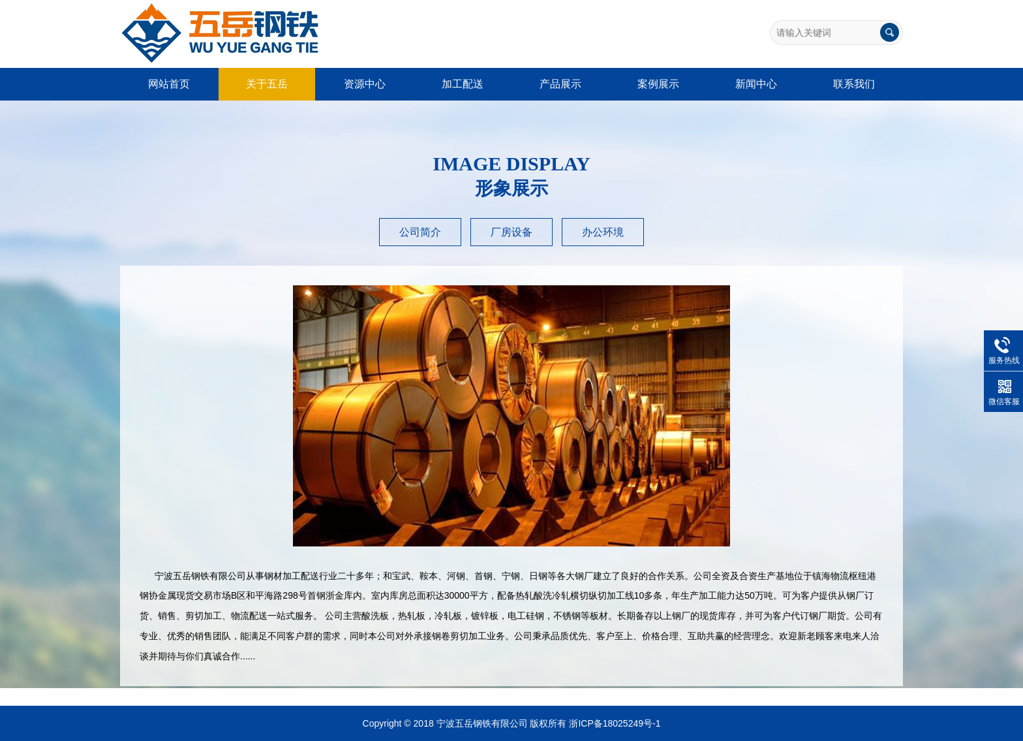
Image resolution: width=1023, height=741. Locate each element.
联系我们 (854, 83)
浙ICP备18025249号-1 (614, 723)
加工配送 (462, 83)
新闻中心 (756, 83)
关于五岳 (267, 83)
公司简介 (420, 232)
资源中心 (365, 83)
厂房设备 (511, 232)
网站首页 (169, 83)
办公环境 (603, 232)
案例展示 (658, 83)
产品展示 (560, 83)
